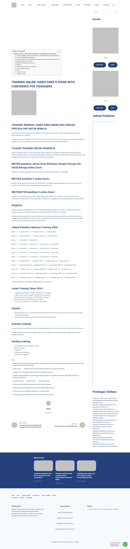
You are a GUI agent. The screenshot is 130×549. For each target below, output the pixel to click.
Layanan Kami (55, 5)
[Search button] (116, 12)
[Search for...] (103, 12)
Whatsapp (99, 65)
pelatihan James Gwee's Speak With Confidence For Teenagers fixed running (44, 368)
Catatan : (18, 70)
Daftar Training (42, 5)
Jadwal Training (67, 5)
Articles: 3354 (48, 412)
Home (22, 5)
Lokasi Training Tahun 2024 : (23, 68)
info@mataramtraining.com (65, 518)
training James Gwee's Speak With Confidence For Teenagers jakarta (31, 391)
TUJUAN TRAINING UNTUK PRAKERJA (25, 57)
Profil (31, 5)
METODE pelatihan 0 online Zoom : (24, 61)
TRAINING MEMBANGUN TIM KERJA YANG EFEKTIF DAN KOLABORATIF (42, 475)
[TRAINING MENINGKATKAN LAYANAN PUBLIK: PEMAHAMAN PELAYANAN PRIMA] (65, 465)
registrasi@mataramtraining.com (65, 529)
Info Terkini (87, 5)
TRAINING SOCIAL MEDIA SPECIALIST (104, 409)
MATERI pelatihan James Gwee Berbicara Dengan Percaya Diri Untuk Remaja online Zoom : (38, 59)
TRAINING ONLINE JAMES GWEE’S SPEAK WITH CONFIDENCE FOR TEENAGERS (35, 54)
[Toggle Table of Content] (58, 51)
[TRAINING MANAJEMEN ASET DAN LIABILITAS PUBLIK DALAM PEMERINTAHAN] (86, 465)
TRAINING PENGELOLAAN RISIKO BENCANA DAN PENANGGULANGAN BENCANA (103, 440)
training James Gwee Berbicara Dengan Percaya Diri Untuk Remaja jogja (32, 384)
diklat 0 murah (17, 368)
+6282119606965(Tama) (65, 512)
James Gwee (72, 133)
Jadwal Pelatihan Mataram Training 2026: (26, 66)
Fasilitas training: (21, 73)
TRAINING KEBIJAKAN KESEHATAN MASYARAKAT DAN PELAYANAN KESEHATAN (103, 427)
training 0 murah (30, 381)
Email (113, 65)
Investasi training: (21, 72)
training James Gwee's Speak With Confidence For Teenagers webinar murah (33, 394)
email (113, 108)
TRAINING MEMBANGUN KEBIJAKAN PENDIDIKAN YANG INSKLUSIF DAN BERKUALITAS (104, 433)
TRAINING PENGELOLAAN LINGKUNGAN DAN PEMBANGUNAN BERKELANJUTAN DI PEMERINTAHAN (105, 401)
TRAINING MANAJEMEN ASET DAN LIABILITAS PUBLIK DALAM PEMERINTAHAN (86, 475)
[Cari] (113, 5)
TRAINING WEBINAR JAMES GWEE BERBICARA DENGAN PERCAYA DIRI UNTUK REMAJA (37, 55)
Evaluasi (97, 5)
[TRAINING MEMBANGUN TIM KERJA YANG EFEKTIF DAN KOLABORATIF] (43, 465)
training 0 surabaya (43, 381)
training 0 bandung (18, 381)
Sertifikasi (106, 5)
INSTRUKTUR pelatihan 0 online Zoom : (25, 63)
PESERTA (18, 64)
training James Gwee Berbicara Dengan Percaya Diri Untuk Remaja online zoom (34, 387)
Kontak (78, 5)
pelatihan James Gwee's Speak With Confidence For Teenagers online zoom (33, 372)
